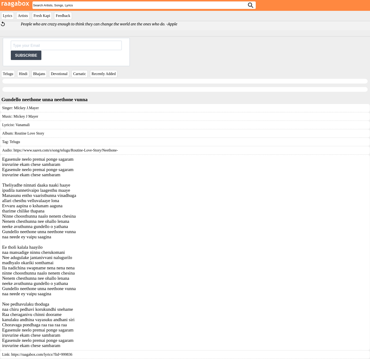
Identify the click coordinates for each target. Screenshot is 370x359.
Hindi (23, 74)
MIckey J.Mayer (26, 108)
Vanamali (23, 125)
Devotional (59, 74)
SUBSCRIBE (26, 55)
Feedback (63, 16)
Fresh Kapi (42, 16)
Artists (23, 16)
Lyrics (7, 16)
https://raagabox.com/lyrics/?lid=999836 (41, 354)
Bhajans (39, 74)
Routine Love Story (29, 133)
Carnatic (79, 74)
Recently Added (104, 74)
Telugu (8, 74)
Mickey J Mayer (25, 116)
